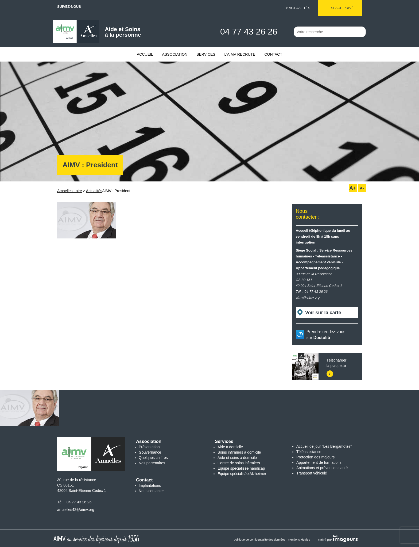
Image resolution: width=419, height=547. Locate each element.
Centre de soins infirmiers (239, 463)
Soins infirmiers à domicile (239, 452)
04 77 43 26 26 (79, 502)
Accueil (145, 54)
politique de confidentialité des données (259, 539)
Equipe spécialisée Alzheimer (242, 474)
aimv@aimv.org (308, 297)
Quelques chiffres (153, 457)
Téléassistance (308, 452)
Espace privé (341, 8)
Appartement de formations (319, 462)
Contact (273, 54)
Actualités (299, 8)
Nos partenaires (152, 463)
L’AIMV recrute (239, 54)
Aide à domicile (230, 447)
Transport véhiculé (311, 473)
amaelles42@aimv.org (75, 509)
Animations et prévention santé (322, 468)
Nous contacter (151, 491)
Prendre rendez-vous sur (326, 334)
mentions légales (299, 539)
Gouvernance (150, 452)
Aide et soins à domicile (237, 457)
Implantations (150, 485)
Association (175, 54)
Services (205, 54)
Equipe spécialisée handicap (241, 468)
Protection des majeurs (315, 457)
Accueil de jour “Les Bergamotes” (324, 446)
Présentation (149, 447)
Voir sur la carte (323, 312)
